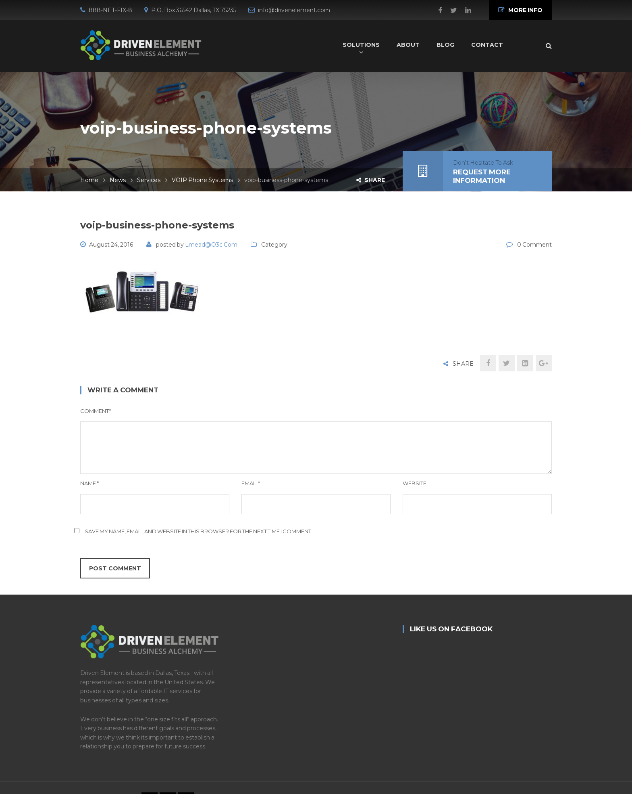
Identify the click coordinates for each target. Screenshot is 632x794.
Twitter (449, 10)
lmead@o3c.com (211, 244)
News (118, 180)
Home (89, 180)
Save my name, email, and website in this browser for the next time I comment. (198, 531)
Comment (95, 411)
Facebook (436, 10)
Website (414, 483)
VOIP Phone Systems (202, 180)
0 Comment (534, 244)
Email (250, 483)
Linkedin (464, 10)
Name (89, 483)
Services (148, 180)
